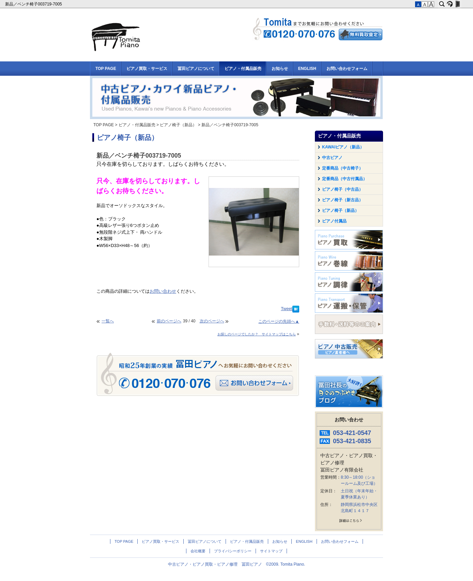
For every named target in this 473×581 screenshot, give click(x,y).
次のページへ (212, 321)
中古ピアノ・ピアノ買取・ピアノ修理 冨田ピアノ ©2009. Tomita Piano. (236, 564)
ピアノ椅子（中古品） (342, 189)
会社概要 (197, 551)
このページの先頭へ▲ (278, 321)
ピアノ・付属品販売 (243, 68)
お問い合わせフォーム (346, 68)
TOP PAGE (105, 68)
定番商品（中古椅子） (342, 168)
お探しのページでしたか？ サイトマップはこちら (256, 334)
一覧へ (108, 321)
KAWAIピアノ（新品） (343, 147)
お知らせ (280, 68)
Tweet (286, 308)
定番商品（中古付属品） (344, 178)
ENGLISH (307, 68)
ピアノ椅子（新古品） (342, 200)
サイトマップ (271, 551)
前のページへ (169, 321)
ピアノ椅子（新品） (178, 124)
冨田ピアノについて (196, 68)
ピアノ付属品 (334, 221)
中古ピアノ (332, 157)
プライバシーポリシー (232, 551)
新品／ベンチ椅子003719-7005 (34, 4)
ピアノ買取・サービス (146, 68)
